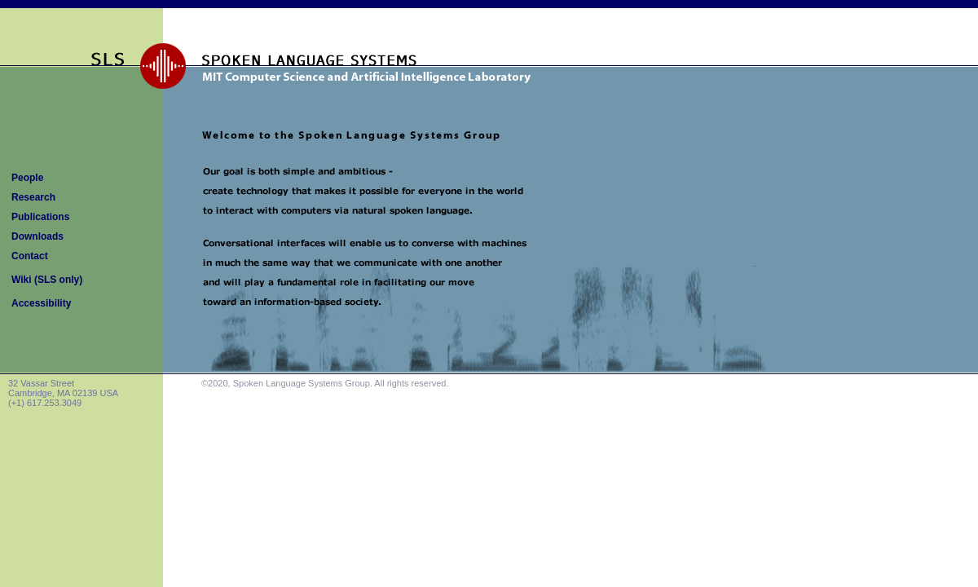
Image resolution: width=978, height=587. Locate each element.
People (27, 177)
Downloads (37, 236)
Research (33, 197)
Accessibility (41, 303)
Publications (40, 217)
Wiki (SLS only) (46, 279)
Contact (29, 256)
